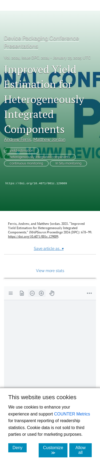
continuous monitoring (26, 163)
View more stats (50, 270)
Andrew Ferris (17, 139)
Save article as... (49, 248)
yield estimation (21, 150)
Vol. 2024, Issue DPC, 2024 (26, 58)
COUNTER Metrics (72, 414)
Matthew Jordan (49, 139)
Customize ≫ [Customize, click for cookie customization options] (55, 450)
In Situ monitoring (68, 163)
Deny (20, 447)
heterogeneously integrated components (40, 157)
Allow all (83, 450)
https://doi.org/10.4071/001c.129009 (36, 183)
